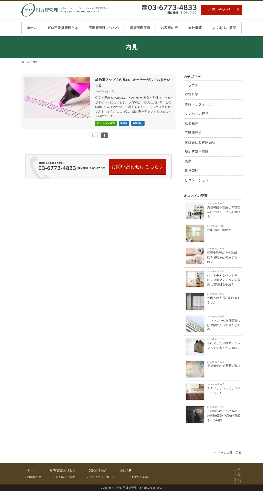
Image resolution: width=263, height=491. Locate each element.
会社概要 (195, 28)
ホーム (32, 28)
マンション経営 (197, 113)
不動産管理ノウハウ (104, 28)
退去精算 (191, 123)
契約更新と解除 (197, 151)
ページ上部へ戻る (230, 452)
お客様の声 (169, 28)
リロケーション (197, 180)
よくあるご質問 (224, 28)
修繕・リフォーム (198, 104)
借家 (188, 161)
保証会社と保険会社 (200, 142)
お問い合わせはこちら (135, 166)
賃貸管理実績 (140, 28)
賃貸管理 (191, 170)
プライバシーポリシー (103, 477)
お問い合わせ (219, 10)
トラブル (191, 85)
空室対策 (191, 94)
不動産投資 (193, 133)
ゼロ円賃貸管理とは (62, 28)
